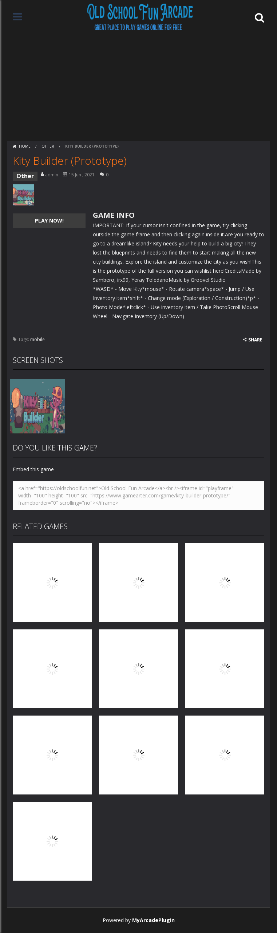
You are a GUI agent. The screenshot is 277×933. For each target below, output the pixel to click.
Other (47, 146)
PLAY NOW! (49, 220)
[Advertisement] (138, 86)
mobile (37, 339)
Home (25, 146)
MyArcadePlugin (153, 920)
